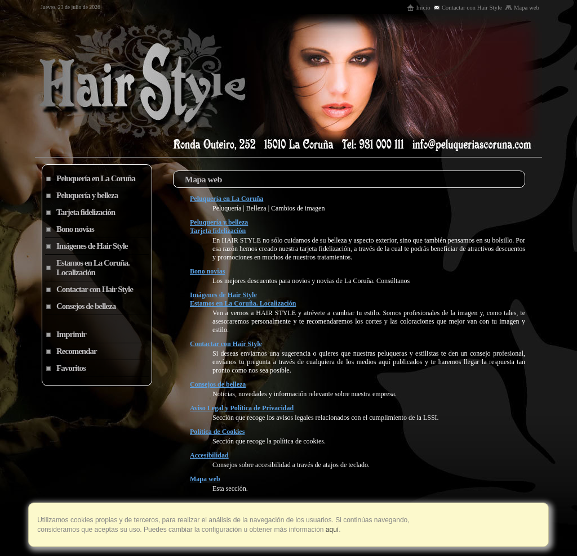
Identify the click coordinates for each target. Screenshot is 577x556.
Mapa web (522, 7)
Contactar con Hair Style (467, 7)
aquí (331, 529)
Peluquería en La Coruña (226, 199)
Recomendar (76, 351)
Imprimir (71, 334)
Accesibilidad (209, 455)
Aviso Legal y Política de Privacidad (242, 408)
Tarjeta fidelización (218, 231)
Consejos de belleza (218, 384)
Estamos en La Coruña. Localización (243, 303)
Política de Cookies (217, 432)
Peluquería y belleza (219, 222)
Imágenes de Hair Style (223, 295)
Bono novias (207, 271)
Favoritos (71, 368)
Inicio (418, 7)
